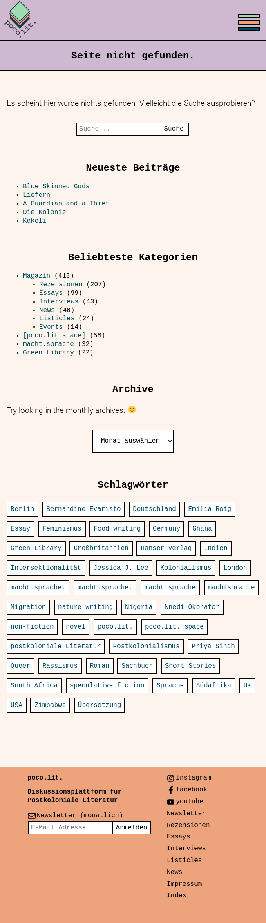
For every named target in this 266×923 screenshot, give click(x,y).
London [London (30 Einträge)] (235, 568)
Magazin (36, 276)
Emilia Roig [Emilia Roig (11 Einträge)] (210, 509)
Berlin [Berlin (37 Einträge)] (22, 509)
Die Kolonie (44, 212)
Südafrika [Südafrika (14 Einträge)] (213, 685)
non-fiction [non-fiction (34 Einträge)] (32, 627)
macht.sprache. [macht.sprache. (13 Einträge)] (105, 587)
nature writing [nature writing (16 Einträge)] (85, 607)
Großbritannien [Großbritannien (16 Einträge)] (101, 548)
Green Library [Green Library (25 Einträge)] (36, 548)
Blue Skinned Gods (56, 186)
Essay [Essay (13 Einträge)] (20, 529)
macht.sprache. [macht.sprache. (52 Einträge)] (38, 587)
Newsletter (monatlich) (80, 815)
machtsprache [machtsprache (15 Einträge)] (231, 587)
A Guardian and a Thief (68, 203)
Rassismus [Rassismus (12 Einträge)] (60, 666)
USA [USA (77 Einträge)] (16, 705)
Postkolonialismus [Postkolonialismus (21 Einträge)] (146, 646)
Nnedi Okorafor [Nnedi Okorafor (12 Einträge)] (192, 607)
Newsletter (186, 813)
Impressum (184, 884)
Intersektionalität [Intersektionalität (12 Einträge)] (46, 568)
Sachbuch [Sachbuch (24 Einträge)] (137, 666)
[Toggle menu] (133, 20)
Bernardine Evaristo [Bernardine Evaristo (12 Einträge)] (83, 509)
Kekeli (35, 221)
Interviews (58, 301)
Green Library (48, 353)
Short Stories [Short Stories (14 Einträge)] (190, 666)
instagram (193, 778)
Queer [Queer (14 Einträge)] (20, 666)
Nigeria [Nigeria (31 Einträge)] (138, 607)
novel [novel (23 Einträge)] (75, 627)
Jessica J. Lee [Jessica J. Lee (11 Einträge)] (120, 568)
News (47, 310)
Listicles (56, 318)
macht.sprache (48, 344)
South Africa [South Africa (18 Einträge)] (34, 685)
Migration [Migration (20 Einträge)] (28, 607)
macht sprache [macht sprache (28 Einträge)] (170, 587)
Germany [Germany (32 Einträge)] (166, 529)
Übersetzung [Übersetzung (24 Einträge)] (99, 705)
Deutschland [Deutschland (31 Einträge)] (154, 509)
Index (176, 895)
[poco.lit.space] (54, 335)
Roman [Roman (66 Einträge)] (100, 666)
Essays (51, 293)
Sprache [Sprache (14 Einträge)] (170, 685)
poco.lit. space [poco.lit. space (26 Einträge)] (174, 627)
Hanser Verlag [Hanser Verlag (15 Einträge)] (166, 548)
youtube (189, 801)
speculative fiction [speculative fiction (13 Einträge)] (107, 685)
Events (51, 327)
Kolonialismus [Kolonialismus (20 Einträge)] (185, 568)
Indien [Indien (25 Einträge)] (216, 548)
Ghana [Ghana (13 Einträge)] (202, 529)
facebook (191, 790)
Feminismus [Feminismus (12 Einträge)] (62, 529)
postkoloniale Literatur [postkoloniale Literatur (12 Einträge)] (56, 646)
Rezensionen (61, 284)
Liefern (36, 195)
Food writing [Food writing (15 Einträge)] (117, 529)
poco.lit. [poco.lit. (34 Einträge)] (115, 627)
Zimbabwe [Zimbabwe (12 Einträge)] (50, 705)
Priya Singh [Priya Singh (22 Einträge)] (213, 646)
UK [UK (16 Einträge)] (247, 685)
